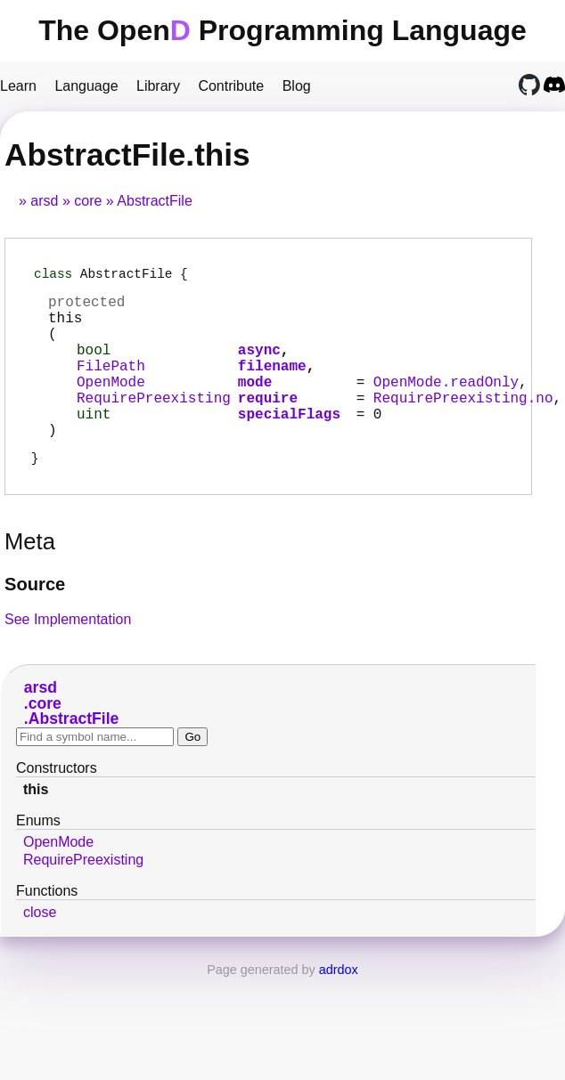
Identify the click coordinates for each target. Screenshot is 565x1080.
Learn (18, 85)
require (268, 424)
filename (272, 385)
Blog (296, 85)
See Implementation (67, 656)
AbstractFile (154, 200)
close (39, 949)
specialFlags (289, 444)
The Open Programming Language (282, 30)
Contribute (231, 85)
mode (255, 405)
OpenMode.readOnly (446, 405)
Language (86, 85)
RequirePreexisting (154, 424)
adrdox (338, 1007)
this (35, 826)
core (88, 200)
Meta (29, 578)
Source (34, 621)
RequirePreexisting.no (463, 424)
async (259, 366)
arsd (44, 200)
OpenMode (111, 405)
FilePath (111, 385)
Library (158, 85)
